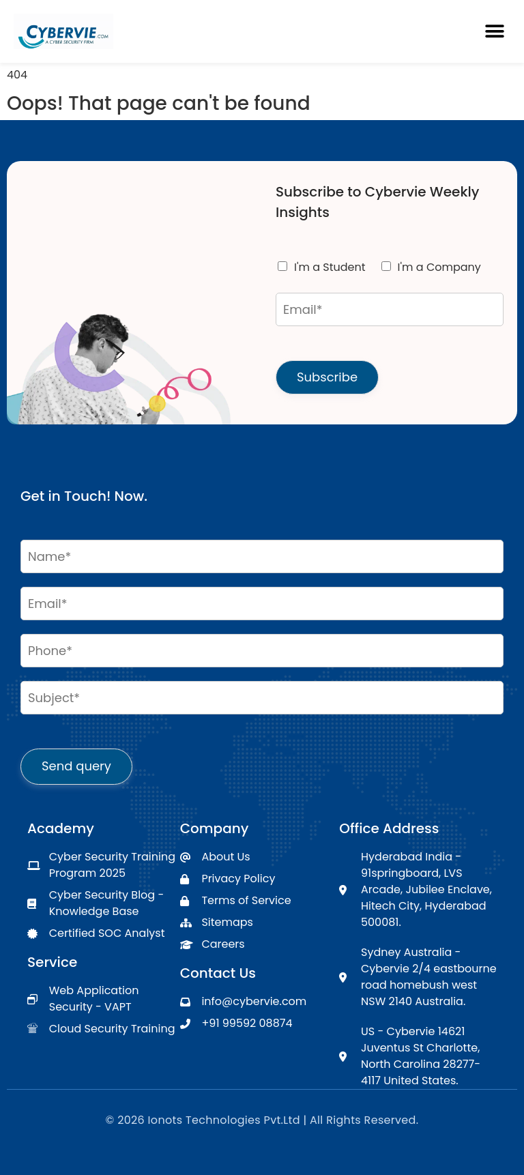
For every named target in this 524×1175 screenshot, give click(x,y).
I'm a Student (330, 267)
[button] (495, 31)
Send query (76, 765)
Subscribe (327, 377)
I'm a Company (439, 267)
